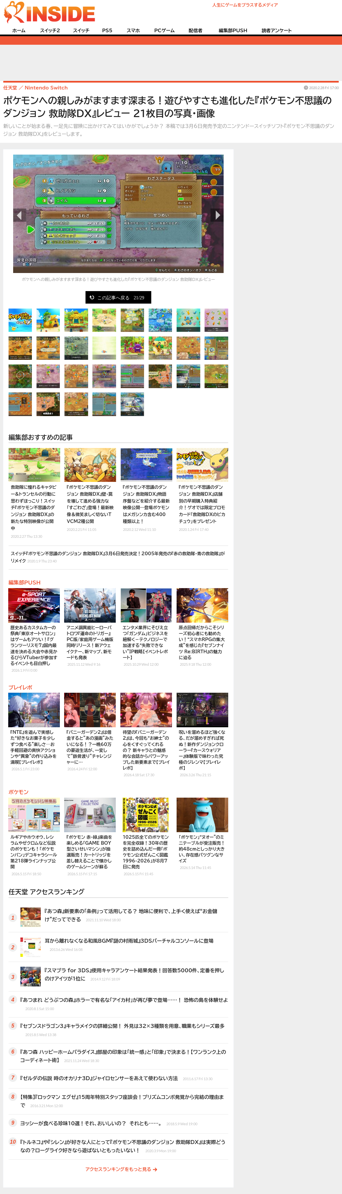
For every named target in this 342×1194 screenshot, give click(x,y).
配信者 (196, 30)
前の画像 (19, 215)
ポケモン (19, 792)
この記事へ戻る (120, 297)
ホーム (18, 30)
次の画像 (217, 215)
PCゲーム (164, 30)
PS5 (107, 30)
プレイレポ (20, 687)
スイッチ (81, 30)
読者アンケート (277, 30)
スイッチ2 (50, 30)
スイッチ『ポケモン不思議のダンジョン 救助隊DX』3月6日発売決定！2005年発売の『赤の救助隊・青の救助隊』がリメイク (118, 558)
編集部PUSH (233, 30)
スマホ (133, 30)
